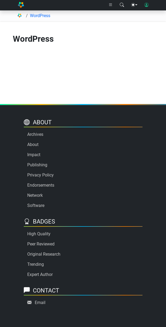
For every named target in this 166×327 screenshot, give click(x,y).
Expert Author (40, 274)
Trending (35, 264)
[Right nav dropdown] (110, 5)
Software (35, 205)
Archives (35, 134)
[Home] (21, 5)
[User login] (146, 5)
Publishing (37, 164)
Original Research (43, 254)
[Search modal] (122, 5)
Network (35, 195)
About (32, 144)
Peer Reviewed (41, 244)
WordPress (40, 15)
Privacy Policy (40, 175)
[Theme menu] (134, 5)
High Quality (39, 233)
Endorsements (40, 185)
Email (40, 302)
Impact (33, 154)
